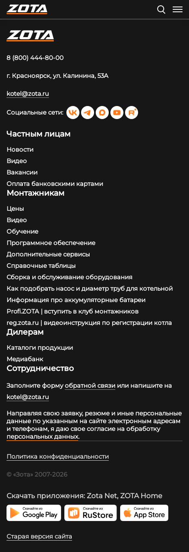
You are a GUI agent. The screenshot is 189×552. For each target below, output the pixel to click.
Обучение (22, 231)
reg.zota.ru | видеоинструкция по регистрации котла (89, 323)
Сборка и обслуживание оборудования (69, 277)
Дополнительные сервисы (48, 254)
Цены (15, 208)
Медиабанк (25, 359)
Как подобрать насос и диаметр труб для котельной (90, 288)
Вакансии (22, 172)
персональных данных (42, 436)
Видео (17, 161)
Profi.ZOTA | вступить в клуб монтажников (72, 311)
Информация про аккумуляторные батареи (76, 300)
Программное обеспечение (51, 243)
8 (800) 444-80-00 (35, 58)
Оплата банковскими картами (55, 184)
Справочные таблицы (41, 265)
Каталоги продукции (40, 347)
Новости (20, 149)
